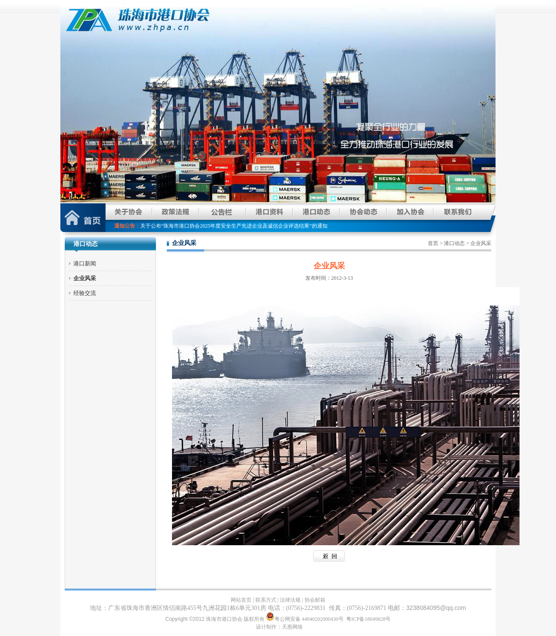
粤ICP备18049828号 (368, 619)
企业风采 (84, 278)
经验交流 (84, 293)
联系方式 (265, 600)
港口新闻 (84, 263)
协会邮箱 (314, 600)
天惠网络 (292, 627)
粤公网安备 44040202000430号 (305, 619)
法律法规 (290, 600)
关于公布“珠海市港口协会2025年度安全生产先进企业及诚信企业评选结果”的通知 (234, 226)
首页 (433, 243)
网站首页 (241, 600)
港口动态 (454, 243)
